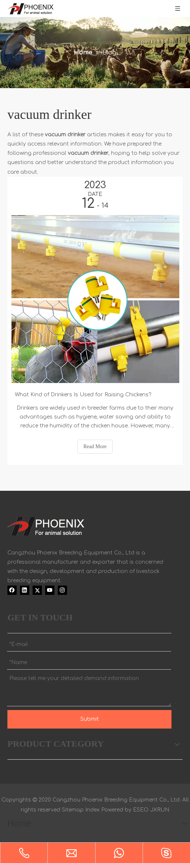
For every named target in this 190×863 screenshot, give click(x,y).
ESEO (141, 810)
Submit (89, 719)
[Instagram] (62, 590)
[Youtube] (49, 590)
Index (92, 810)
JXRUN (159, 810)
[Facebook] (12, 590)
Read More (95, 446)
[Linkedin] (24, 590)
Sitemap (73, 810)
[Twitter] (37, 590)
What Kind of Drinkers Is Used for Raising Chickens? (83, 394)
